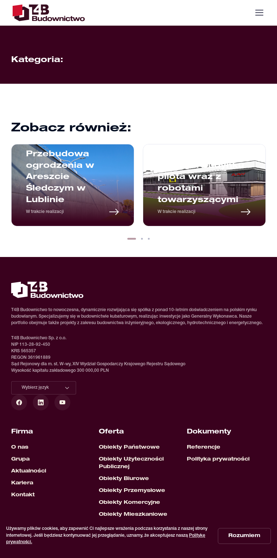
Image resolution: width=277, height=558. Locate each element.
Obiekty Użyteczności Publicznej (131, 463)
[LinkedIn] (41, 402)
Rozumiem (244, 536)
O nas (19, 447)
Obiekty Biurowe (124, 478)
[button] (131, 239)
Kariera (22, 483)
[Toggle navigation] (259, 12)
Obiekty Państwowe (129, 447)
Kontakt (23, 495)
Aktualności (28, 471)
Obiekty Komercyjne (129, 502)
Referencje (203, 447)
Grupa (20, 459)
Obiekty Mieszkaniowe (133, 514)
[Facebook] (19, 402)
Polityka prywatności (218, 459)
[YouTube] (62, 402)
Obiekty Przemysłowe (132, 490)
